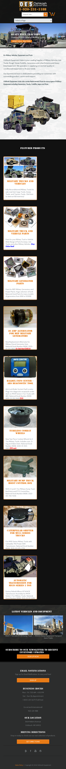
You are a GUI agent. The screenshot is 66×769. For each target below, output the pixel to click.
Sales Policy (19, 765)
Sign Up (33, 680)
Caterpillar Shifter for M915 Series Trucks (20, 533)
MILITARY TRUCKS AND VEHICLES (20, 182)
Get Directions (33, 741)
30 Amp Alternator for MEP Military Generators (20, 333)
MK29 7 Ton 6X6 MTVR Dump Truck (18, 636)
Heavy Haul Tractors (21, 41)
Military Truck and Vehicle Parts (20, 232)
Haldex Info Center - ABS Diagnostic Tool (20, 382)
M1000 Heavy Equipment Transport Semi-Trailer (48, 637)
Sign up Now (33, 656)
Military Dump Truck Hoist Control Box (20, 482)
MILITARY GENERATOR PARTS (20, 282)
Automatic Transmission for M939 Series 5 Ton (20, 583)
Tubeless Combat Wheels (20, 432)
